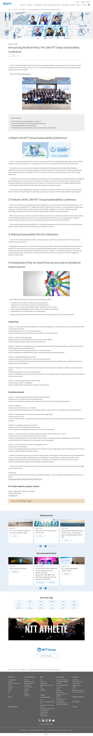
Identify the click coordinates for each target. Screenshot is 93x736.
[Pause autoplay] (41, 546)
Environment (59, 687)
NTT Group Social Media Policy (46, 724)
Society (58, 688)
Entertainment (40, 582)
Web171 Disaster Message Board (47, 708)
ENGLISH (88, 2)
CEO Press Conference (77, 681)
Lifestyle (19, 604)
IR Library (26, 688)
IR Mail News (27, 694)
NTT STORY (84, 5)
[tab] (45, 546)
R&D (45, 5)
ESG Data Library (60, 692)
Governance (59, 690)
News (10, 697)
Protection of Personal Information (53, 730)
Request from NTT (44, 715)
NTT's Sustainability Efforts (62, 685)
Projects (10, 688)
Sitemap (71, 730)
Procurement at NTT (60, 699)
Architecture (41, 608)
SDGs (13, 56)
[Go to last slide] (37, 546)
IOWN (9, 690)
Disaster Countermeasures (54, 5)
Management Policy (28, 683)
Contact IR (26, 695)
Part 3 (28, 74)
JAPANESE (83, 2)
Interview (42, 681)
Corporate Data (75, 683)
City (19, 601)
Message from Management (62, 679)
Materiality (58, 683)
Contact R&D (43, 690)
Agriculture (19, 608)
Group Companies (46, 656)
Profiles (74, 687)
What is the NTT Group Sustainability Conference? (27, 121)
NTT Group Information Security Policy (36, 730)
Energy (63, 608)
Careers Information (78, 697)
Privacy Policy (23, 730)
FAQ (25, 692)
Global (74, 601)
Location (42, 688)
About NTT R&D (43, 683)
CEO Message (75, 679)
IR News (26, 679)
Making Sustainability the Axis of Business (24, 125)
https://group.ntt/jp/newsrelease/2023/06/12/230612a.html (25, 479)
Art (30, 604)
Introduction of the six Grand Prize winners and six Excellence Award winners (34, 128)
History (10, 685)
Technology (14, 571)
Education (30, 608)
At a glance (10, 687)
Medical (63, 604)
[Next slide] (56, 546)
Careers (78, 5)
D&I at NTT (58, 697)
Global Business (12, 706)
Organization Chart (76, 685)
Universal (52, 608)
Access (73, 688)
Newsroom (29, 5)
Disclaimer (26, 690)
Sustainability (65, 5)
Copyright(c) (65, 730)
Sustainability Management (62, 681)
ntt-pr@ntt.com (12, 495)
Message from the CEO (29, 681)
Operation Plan (43, 714)
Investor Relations (38, 5)
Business (41, 601)
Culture (63, 601)
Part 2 (24, 74)
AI (8, 692)
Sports (41, 604)
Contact (77, 2)
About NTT (23, 5)
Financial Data (27, 685)
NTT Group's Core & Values (14, 683)
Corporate (72, 5)
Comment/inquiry (60, 701)
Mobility (30, 601)
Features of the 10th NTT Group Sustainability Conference (29, 123)
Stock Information (28, 687)
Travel (52, 604)
